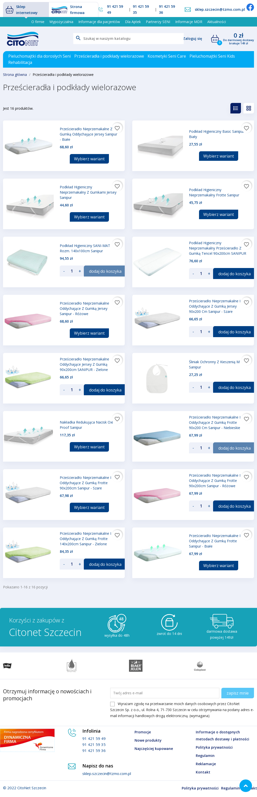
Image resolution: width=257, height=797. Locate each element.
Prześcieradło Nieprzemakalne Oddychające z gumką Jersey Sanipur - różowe (84, 308)
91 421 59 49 (115, 9)
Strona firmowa (68, 9)
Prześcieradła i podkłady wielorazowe (109, 56)
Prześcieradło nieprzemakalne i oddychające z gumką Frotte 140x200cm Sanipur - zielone (85, 538)
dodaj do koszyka (105, 271)
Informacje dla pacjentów (99, 21)
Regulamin (205, 755)
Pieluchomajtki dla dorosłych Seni (39, 56)
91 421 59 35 (141, 9)
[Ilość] (72, 271)
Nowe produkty (148, 740)
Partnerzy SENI (158, 21)
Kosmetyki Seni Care (167, 56)
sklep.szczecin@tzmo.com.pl (220, 9)
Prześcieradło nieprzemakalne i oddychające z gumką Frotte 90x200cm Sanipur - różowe (214, 480)
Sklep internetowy (22, 9)
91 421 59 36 (167, 9)
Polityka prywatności (214, 747)
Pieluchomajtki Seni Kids (212, 56)
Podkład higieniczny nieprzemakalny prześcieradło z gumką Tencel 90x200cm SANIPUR (217, 248)
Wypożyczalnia (61, 21)
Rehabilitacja (20, 62)
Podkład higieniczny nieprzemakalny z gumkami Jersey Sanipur (88, 192)
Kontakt (203, 772)
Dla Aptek (133, 21)
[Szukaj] (128, 38)
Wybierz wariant (89, 159)
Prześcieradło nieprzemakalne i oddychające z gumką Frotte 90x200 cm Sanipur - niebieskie (214, 422)
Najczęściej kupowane (154, 748)
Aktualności (216, 21)
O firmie (37, 21)
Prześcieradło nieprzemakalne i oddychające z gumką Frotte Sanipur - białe (214, 541)
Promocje (143, 732)
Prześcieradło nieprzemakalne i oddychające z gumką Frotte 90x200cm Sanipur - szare (85, 482)
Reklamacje (206, 763)
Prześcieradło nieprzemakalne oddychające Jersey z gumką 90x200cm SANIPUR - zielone (84, 364)
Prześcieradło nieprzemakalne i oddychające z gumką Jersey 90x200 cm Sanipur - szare (214, 306)
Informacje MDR (188, 21)
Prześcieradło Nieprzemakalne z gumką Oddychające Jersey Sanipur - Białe (88, 134)
